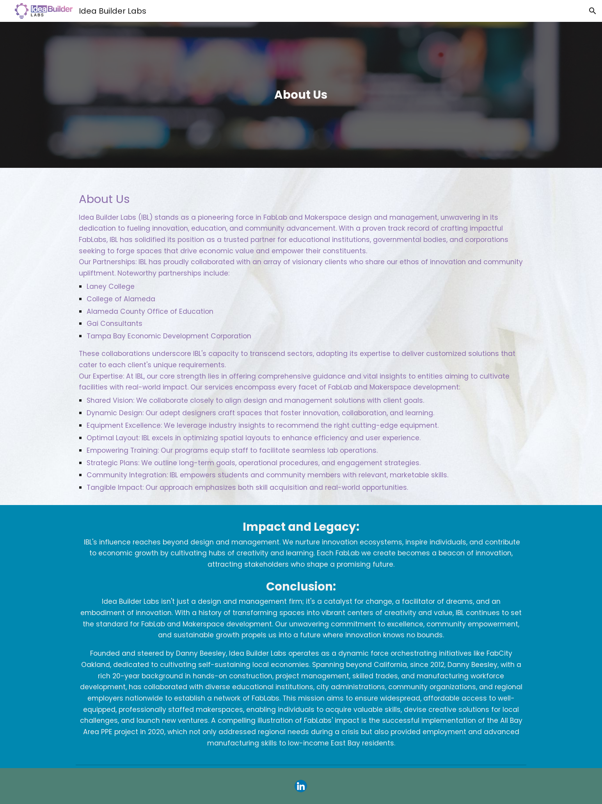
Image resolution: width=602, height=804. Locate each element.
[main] (301, 95)
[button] (592, 11)
